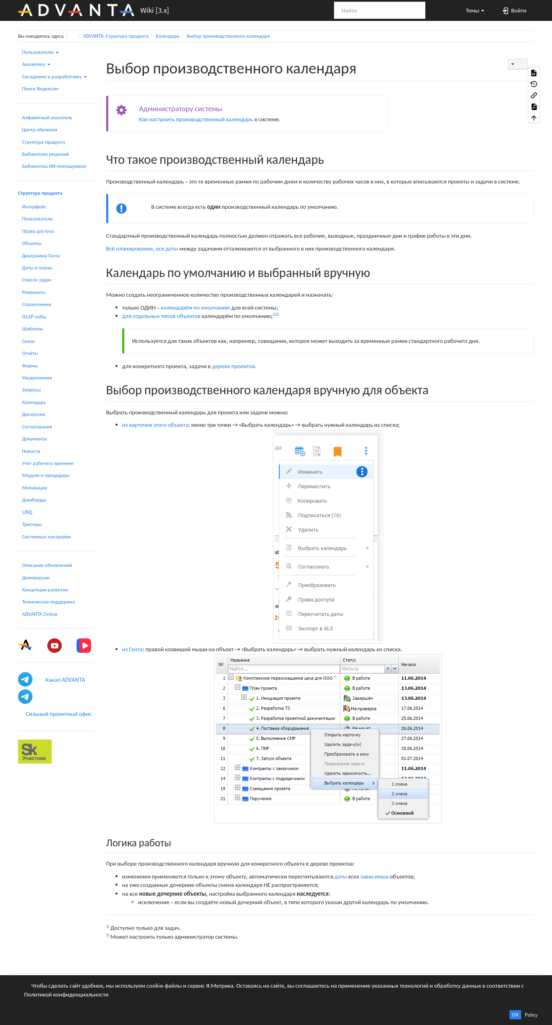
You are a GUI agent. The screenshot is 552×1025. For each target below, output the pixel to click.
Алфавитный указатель (47, 117)
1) (274, 314)
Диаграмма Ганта (41, 255)
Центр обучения (39, 129)
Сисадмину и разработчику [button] (54, 76)
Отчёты (30, 353)
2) (277, 314)
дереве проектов (233, 366)
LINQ (27, 512)
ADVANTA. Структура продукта (116, 36)
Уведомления (37, 377)
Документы (34, 438)
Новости (31, 451)
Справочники (36, 304)
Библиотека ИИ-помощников (54, 166)
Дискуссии (33, 414)
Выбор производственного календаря (228, 36)
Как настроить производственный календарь (196, 119)
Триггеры (32, 524)
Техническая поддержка (48, 601)
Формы (30, 365)
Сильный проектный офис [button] (59, 713)
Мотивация (34, 487)
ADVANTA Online (39, 614)
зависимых (374, 876)
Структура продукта (43, 142)
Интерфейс (34, 206)
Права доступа (38, 231)
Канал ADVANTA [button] (65, 679)
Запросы (31, 389)
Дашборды (34, 499)
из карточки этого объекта (155, 424)
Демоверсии (36, 577)
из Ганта (132, 649)
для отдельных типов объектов (161, 316)
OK (515, 1014)
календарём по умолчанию (195, 307)
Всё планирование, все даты (142, 248)
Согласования (37, 426)
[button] (471, 10)
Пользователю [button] (40, 52)
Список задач (36, 279)
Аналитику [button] (36, 64)
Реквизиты (33, 292)
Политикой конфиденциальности (66, 994)
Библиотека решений (45, 154)
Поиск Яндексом (40, 88)
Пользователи (37, 218)
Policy (531, 1014)
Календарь (168, 36)
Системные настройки (46, 536)
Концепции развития (45, 589)
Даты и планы (37, 267)
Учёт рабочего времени (47, 463)
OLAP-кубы (34, 316)
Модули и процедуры (45, 475)
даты (340, 876)
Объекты (31, 243)
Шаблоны (32, 328)
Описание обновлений (47, 565)
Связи (28, 341)
